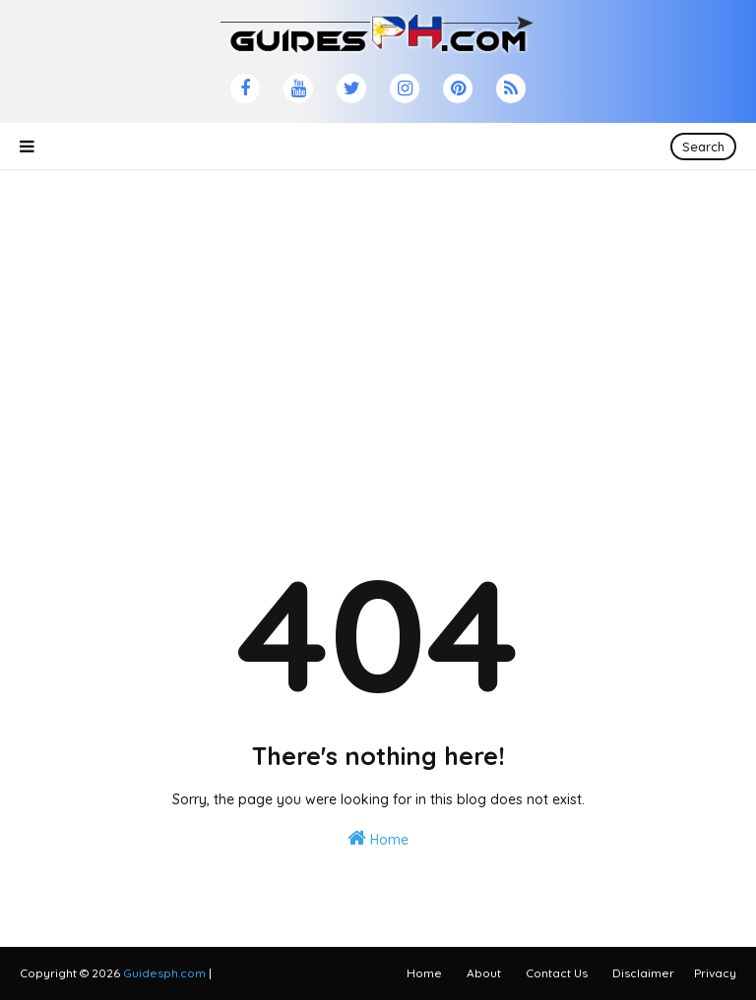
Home (378, 838)
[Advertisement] (378, 307)
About (484, 973)
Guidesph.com (164, 973)
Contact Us (557, 973)
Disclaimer (643, 973)
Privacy (715, 973)
